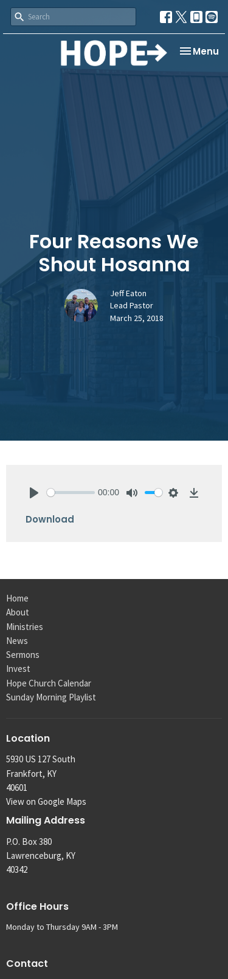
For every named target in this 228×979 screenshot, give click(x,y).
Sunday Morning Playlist (51, 697)
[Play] (34, 493)
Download (50, 519)
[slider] (71, 492)
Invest (18, 668)
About (17, 612)
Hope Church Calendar (48, 683)
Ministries (24, 626)
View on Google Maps (46, 801)
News (17, 640)
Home (17, 598)
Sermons (23, 654)
